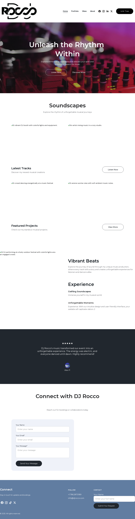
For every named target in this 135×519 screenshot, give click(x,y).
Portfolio (75, 11)
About (92, 11)
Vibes (84, 11)
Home (65, 11)
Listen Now (56, 73)
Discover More (78, 73)
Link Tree (125, 11)
